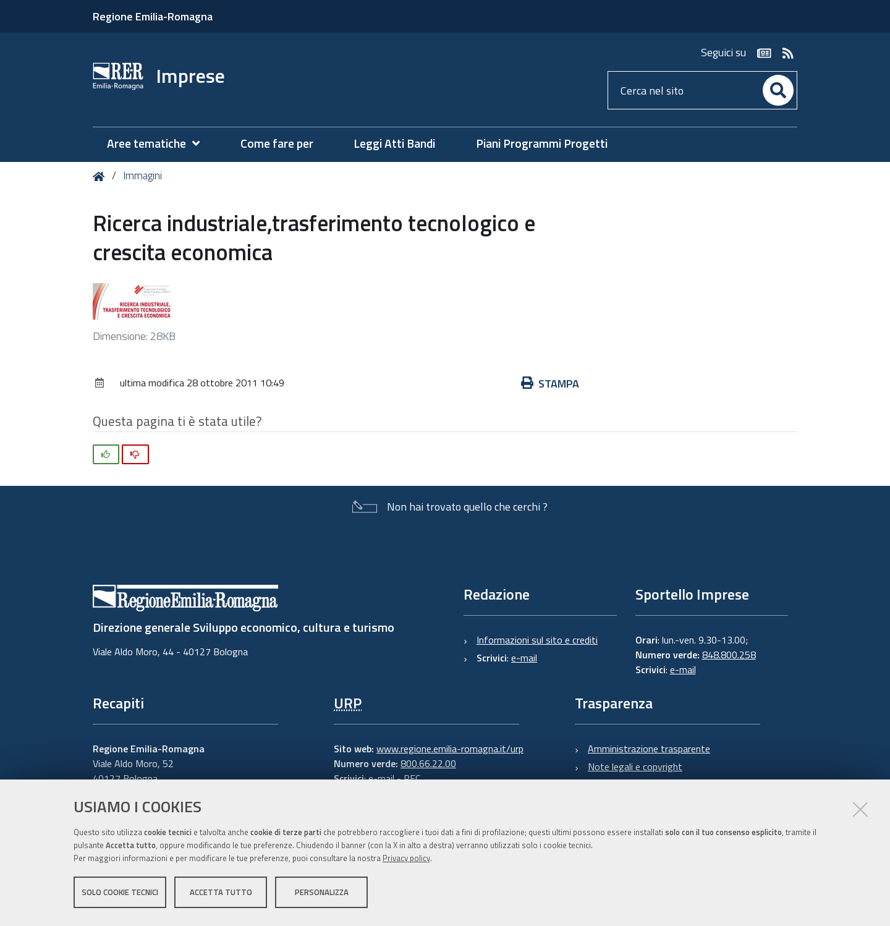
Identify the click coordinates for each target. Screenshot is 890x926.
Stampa (550, 383)
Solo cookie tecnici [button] (120, 894)
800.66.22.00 (428, 763)
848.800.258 (729, 654)
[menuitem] (159, 144)
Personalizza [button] (322, 894)
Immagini (142, 176)
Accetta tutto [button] (221, 894)
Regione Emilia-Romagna (153, 16)
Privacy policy (406, 860)
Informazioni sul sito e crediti (537, 639)
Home (101, 176)
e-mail (524, 657)
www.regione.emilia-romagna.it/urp (449, 748)
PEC (412, 778)
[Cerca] (778, 90)
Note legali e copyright (635, 766)
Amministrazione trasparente (649, 748)
